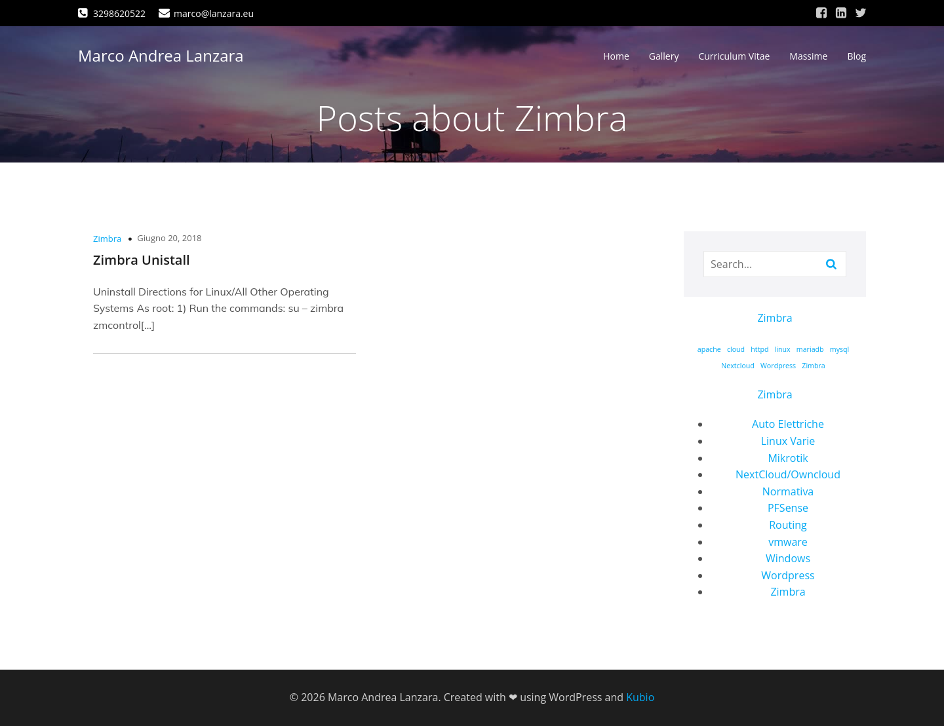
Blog (856, 56)
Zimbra (107, 238)
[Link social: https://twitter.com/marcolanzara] (861, 13)
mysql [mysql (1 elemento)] (840, 349)
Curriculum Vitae (734, 56)
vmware (788, 542)
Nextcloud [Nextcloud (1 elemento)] (738, 365)
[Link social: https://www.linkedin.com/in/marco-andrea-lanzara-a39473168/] (841, 13)
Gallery (664, 56)
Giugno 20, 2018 (169, 238)
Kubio (640, 697)
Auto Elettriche (788, 424)
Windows (788, 558)
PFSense (788, 508)
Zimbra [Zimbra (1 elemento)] (813, 365)
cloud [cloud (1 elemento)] (736, 349)
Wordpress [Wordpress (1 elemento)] (778, 365)
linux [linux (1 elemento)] (783, 349)
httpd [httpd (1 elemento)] (759, 349)
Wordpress (787, 575)
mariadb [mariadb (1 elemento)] (810, 349)
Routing (788, 525)
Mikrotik (788, 458)
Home (616, 56)
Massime (808, 56)
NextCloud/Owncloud (788, 474)
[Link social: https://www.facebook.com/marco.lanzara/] (821, 13)
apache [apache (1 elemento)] (709, 349)
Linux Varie (788, 441)
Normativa (788, 491)
